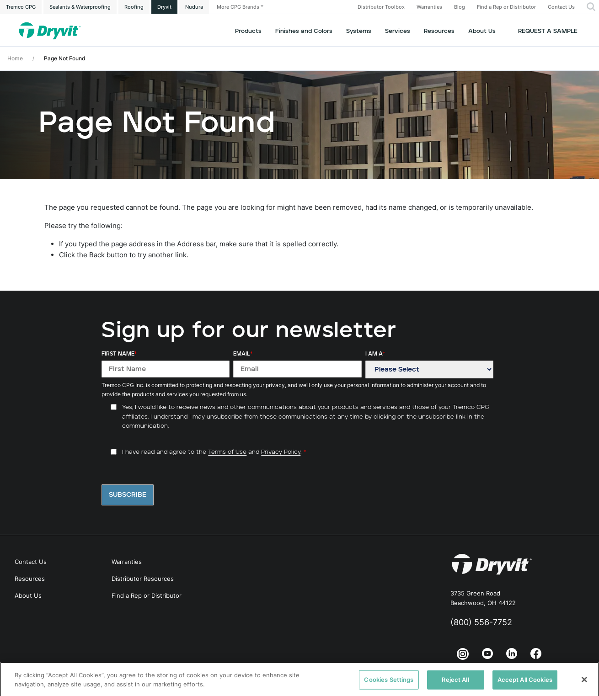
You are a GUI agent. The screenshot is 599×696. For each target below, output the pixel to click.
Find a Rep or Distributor (506, 7)
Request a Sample (548, 31)
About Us (482, 31)
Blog (459, 7)
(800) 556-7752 (481, 622)
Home (15, 58)
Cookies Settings (388, 684)
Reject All (455, 684)
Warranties (429, 7)
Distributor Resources (143, 578)
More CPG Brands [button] (238, 7)
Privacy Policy (280, 452)
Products (248, 31)
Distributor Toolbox (381, 7)
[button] (591, 6)
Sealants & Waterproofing (80, 7)
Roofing (134, 7)
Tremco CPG (21, 7)
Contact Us (561, 7)
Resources (439, 31)
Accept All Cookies (524, 684)
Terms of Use (227, 452)
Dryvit (164, 7)
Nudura (194, 7)
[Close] (584, 685)
